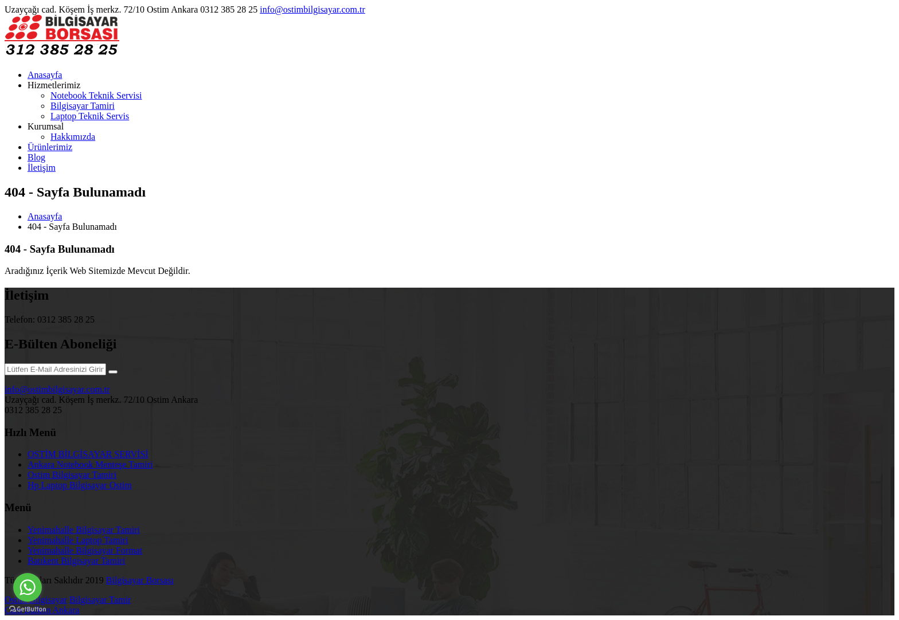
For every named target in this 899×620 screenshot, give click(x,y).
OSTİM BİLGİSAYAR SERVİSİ (88, 454)
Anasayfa (45, 75)
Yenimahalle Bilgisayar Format (85, 550)
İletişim (42, 167)
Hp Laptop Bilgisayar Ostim (80, 485)
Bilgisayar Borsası (140, 580)
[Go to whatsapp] (27, 587)
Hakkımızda (72, 137)
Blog (36, 157)
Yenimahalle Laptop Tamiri (78, 540)
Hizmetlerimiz (54, 85)
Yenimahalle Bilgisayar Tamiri (84, 530)
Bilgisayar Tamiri (82, 106)
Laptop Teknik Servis (89, 116)
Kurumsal (46, 126)
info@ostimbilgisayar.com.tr (312, 9)
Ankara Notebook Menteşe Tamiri (90, 464)
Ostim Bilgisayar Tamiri (72, 475)
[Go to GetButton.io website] (27, 609)
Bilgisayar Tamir (100, 600)
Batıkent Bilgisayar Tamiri (76, 561)
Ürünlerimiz (50, 147)
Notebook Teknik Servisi (96, 95)
